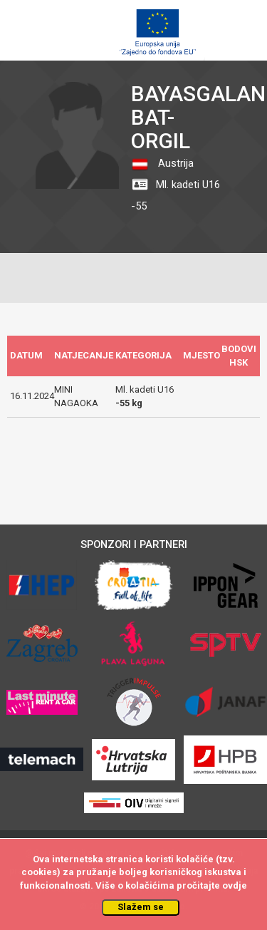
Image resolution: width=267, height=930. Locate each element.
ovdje (234, 885)
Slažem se (140, 906)
